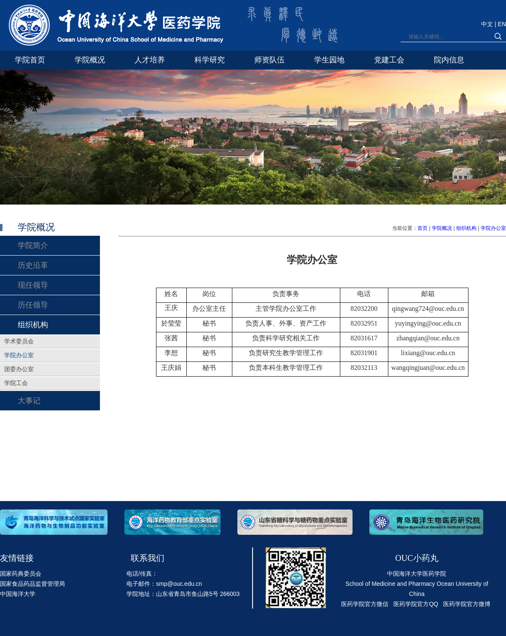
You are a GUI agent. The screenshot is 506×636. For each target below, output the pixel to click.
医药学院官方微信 (364, 604)
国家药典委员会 (20, 573)
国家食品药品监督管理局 (32, 583)
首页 (422, 228)
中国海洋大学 (17, 593)
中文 (488, 24)
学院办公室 (493, 228)
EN (502, 24)
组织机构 (466, 228)
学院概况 (442, 228)
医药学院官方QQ (415, 604)
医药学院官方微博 (466, 604)
